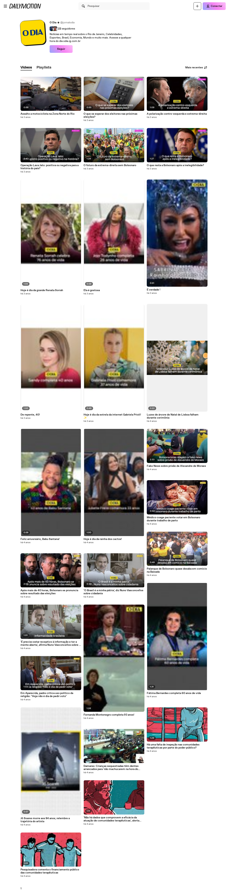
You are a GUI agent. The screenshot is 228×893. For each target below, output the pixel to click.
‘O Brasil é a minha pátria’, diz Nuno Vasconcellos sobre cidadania (113, 592)
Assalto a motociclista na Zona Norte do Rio (48, 113)
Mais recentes (196, 67)
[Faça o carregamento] (197, 6)
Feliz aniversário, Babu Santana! (40, 539)
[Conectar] (214, 6)
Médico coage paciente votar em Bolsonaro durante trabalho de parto (173, 519)
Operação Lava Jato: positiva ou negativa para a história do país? (50, 167)
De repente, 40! (30, 414)
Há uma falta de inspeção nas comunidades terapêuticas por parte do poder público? (173, 746)
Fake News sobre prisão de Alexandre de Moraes (176, 466)
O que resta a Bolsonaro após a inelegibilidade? (175, 165)
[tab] (26, 67)
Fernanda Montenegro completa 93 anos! (109, 714)
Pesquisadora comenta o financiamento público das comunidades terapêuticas (50, 871)
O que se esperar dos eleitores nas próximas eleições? (110, 115)
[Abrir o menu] (5, 6)
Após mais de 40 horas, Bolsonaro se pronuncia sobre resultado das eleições (49, 592)
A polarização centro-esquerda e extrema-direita (177, 113)
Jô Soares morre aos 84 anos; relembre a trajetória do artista (45, 820)
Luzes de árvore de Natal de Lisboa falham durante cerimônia (172, 416)
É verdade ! (153, 289)
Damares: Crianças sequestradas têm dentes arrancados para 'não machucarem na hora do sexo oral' (111, 768)
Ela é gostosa (92, 290)
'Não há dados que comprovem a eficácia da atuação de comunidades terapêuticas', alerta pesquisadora (111, 819)
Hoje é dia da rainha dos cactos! (103, 539)
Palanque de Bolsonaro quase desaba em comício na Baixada (177, 570)
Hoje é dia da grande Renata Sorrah (42, 290)
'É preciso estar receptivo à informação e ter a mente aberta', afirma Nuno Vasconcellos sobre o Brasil (50, 643)
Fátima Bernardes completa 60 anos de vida (174, 693)
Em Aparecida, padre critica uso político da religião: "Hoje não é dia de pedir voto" (47, 695)
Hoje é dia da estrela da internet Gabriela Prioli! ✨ (112, 416)
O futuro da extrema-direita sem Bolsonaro (110, 165)
